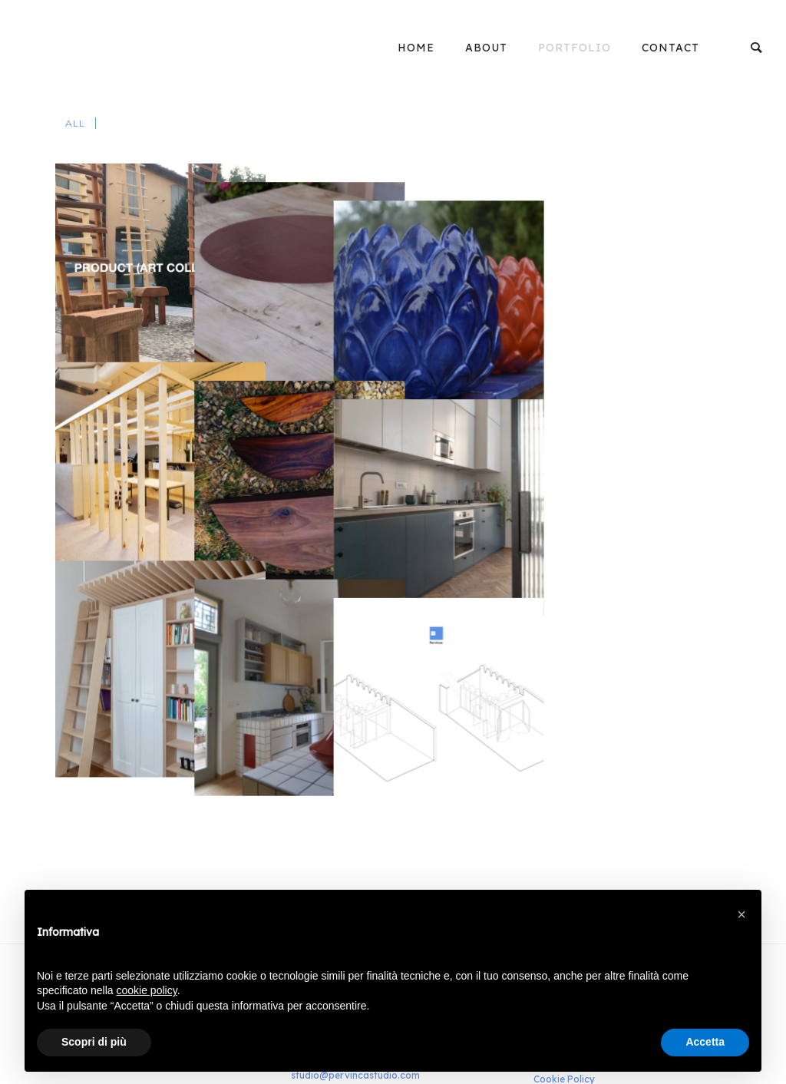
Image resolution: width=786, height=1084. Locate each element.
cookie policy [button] (147, 990)
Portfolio (574, 48)
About (486, 48)
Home (416, 48)
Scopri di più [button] (94, 1042)
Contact (670, 48)
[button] (741, 914)
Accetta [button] (705, 1042)
